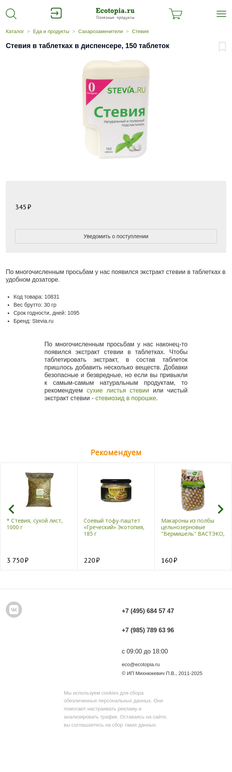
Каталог (15, 31)
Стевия (140, 31)
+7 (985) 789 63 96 (148, 630)
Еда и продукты (51, 31)
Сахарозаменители (100, 31)
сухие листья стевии (118, 390)
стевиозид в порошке (125, 398)
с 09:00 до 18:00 (145, 651)
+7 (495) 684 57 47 (148, 611)
